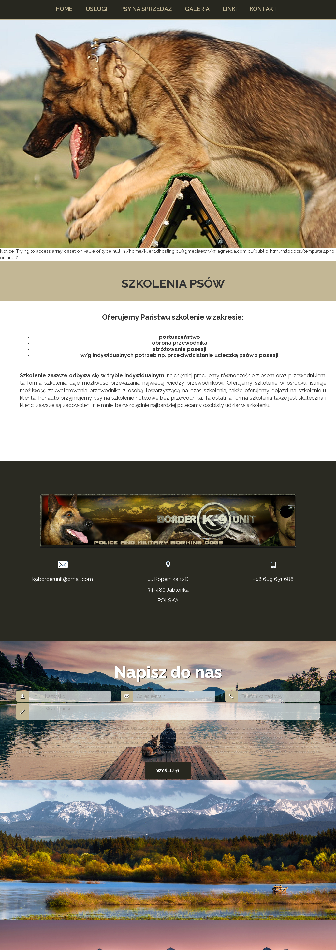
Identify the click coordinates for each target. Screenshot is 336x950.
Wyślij (167, 770)
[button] (96, 9)
